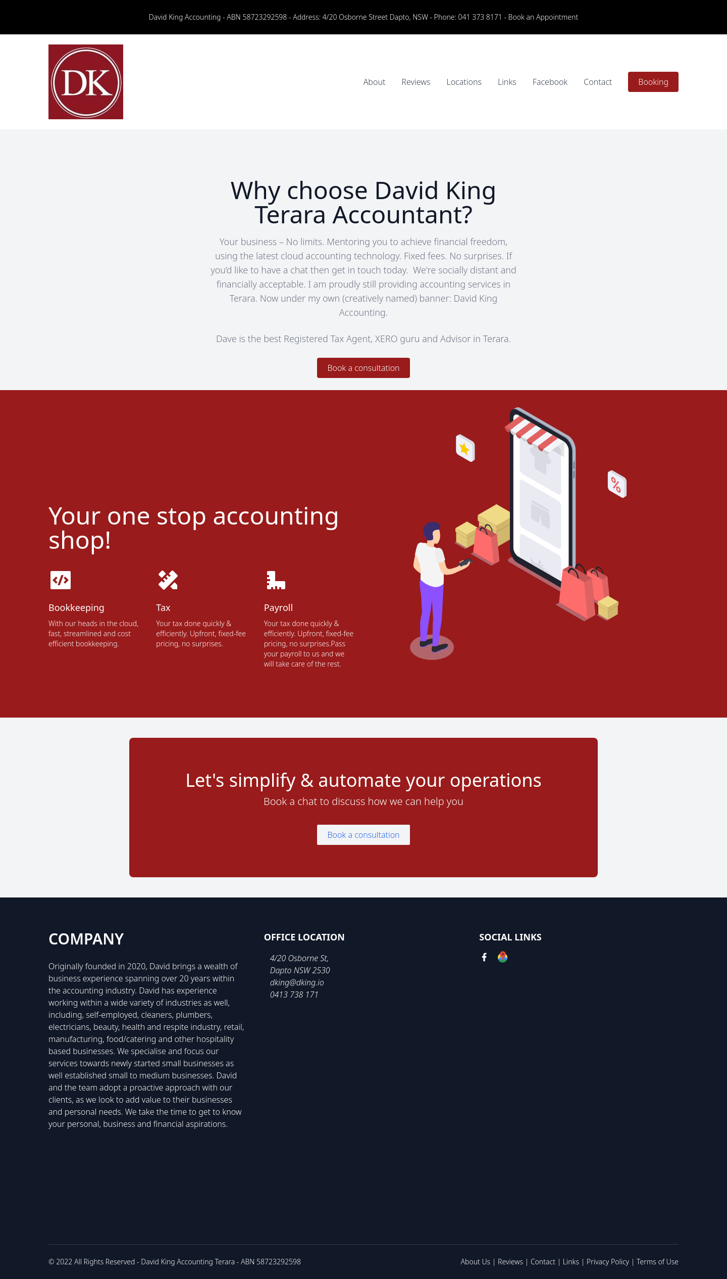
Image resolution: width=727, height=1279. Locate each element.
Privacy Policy (608, 1261)
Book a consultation (363, 367)
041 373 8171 (480, 17)
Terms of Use (658, 1261)
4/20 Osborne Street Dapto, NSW (375, 17)
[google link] (502, 958)
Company (86, 939)
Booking (653, 81)
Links (507, 81)
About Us (476, 1261)
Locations (463, 81)
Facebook (550, 81)
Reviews (415, 81)
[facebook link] (484, 958)
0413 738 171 (294, 994)
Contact (598, 81)
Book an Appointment (543, 17)
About (375, 81)
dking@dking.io (297, 982)
